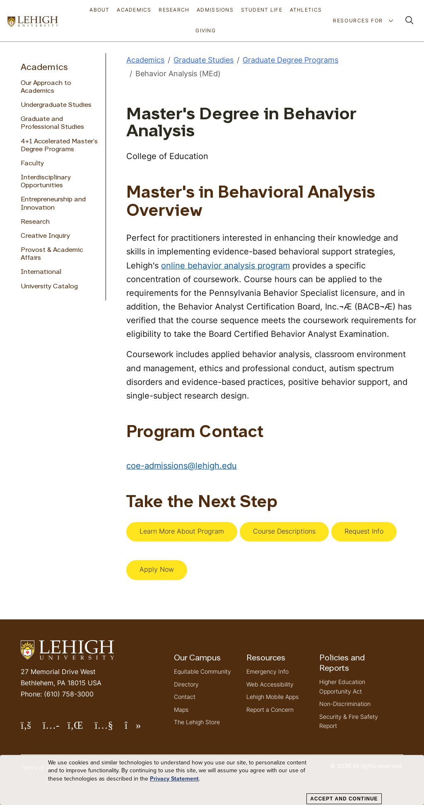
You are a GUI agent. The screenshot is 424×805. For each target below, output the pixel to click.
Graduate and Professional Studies (52, 123)
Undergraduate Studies (56, 105)
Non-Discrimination (345, 704)
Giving (205, 30)
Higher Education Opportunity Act (342, 686)
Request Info (363, 531)
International (41, 272)
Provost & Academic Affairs (52, 254)
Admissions (215, 9)
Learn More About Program (182, 531)
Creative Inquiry (45, 236)
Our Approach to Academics (46, 87)
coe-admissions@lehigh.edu (181, 465)
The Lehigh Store (197, 722)
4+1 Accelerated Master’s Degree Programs (59, 145)
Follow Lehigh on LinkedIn (81, 728)
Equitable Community (202, 671)
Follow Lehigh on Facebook (32, 728)
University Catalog (49, 286)
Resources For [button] (359, 20)
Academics (134, 9)
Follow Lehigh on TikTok (138, 728)
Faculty (32, 163)
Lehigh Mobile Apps (272, 697)
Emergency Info (267, 671)
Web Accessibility (270, 684)
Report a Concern (270, 709)
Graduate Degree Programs (290, 60)
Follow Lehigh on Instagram (55, 728)
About (99, 9)
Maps (181, 709)
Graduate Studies (203, 60)
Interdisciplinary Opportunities (46, 181)
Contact (184, 697)
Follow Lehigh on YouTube (109, 728)
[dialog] (212, 780)
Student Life (261, 9)
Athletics (306, 9)
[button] (409, 21)
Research (174, 9)
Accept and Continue (344, 799)
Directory (186, 684)
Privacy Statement (174, 779)
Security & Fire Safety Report (348, 721)
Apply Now (157, 569)
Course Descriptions (284, 531)
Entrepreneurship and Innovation (53, 203)
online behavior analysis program (225, 265)
